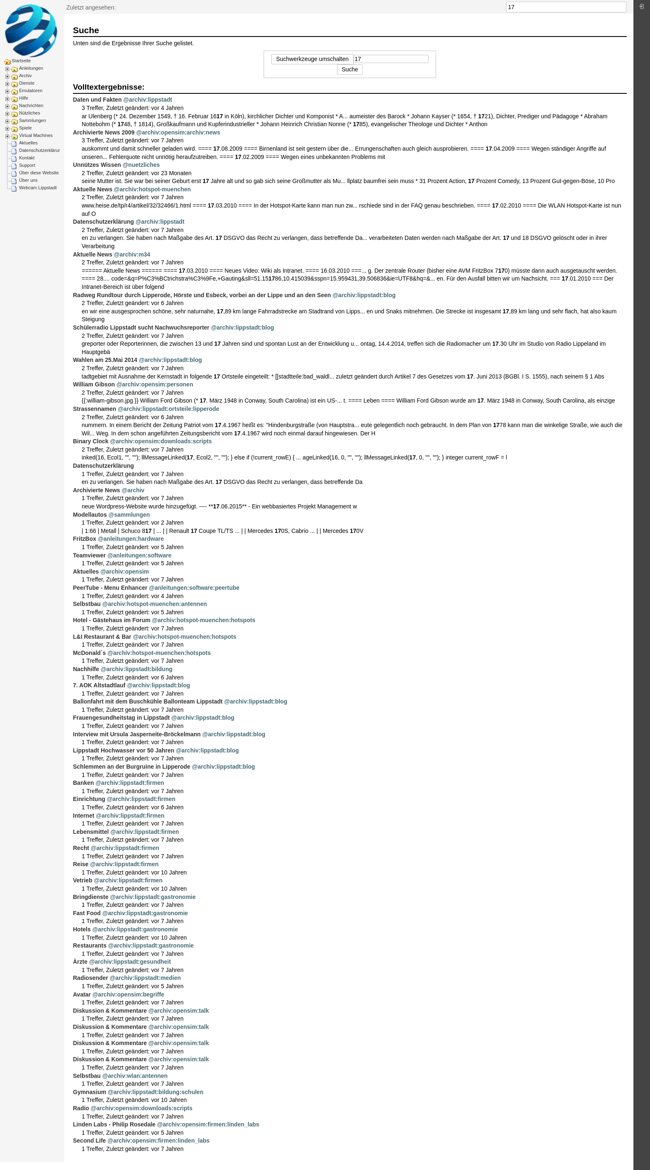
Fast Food (87, 913)
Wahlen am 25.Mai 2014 (105, 360)
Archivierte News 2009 (104, 132)
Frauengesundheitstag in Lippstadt (121, 717)
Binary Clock (91, 441)
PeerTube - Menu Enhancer (110, 587)
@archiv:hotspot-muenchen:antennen (154, 604)
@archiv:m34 (132, 254)
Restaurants (90, 945)
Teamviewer (89, 555)
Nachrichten (31, 105)
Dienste (26, 83)
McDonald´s (89, 653)
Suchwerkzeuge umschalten (312, 59)
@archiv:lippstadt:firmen (129, 782)
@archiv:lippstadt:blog (363, 295)
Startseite (21, 60)
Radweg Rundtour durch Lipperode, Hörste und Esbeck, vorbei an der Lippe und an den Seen (202, 295)
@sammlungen (129, 514)
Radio (81, 1108)
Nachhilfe (86, 669)
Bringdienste (91, 897)
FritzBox (84, 538)
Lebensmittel (91, 831)
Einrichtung (89, 799)
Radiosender (90, 978)
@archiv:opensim (124, 571)
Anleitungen (31, 68)
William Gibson (94, 384)
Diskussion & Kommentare (110, 1010)
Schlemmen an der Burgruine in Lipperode (131, 766)
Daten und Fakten (97, 99)
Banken (83, 782)
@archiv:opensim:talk (178, 1010)
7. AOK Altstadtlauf (99, 685)
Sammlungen (32, 120)
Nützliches (29, 112)
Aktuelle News (92, 189)
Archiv (25, 75)
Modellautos (90, 514)
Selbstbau (87, 604)
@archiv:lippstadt (147, 99)
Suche (622, 7)
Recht (81, 848)
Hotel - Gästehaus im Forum (111, 620)
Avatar (82, 994)
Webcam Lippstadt (38, 187)
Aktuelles (28, 142)
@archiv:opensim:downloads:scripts (160, 441)
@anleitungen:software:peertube (194, 587)
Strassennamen (94, 408)
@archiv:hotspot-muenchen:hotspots (203, 620)
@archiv (133, 490)
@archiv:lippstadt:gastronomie (153, 897)
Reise (80, 864)
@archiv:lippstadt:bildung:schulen (156, 1092)
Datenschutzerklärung (41, 150)
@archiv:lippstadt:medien (145, 978)
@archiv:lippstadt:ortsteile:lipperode (168, 408)
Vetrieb (82, 880)
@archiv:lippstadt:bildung (136, 669)
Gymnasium (89, 1092)
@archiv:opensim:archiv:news (178, 132)
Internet (83, 815)
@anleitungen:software (139, 555)
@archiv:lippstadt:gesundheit (130, 961)
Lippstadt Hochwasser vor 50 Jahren (123, 750)
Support (27, 165)
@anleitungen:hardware (131, 538)
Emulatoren (30, 90)
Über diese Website (39, 172)
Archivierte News (96, 490)
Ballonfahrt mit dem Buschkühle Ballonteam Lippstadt (148, 701)
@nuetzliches (141, 164)
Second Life (89, 1140)
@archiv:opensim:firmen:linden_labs (208, 1124)
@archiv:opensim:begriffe (128, 994)
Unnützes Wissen (97, 164)
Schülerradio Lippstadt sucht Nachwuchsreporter (141, 327)
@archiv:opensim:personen (154, 384)
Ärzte (80, 961)
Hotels (82, 929)
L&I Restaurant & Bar (102, 636)
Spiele (25, 127)
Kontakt (26, 157)
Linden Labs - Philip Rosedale (114, 1124)
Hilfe (23, 97)
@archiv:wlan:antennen (135, 1075)
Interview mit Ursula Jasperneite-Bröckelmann (137, 734)
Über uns (28, 180)
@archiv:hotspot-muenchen (152, 189)
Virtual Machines (36, 135)
